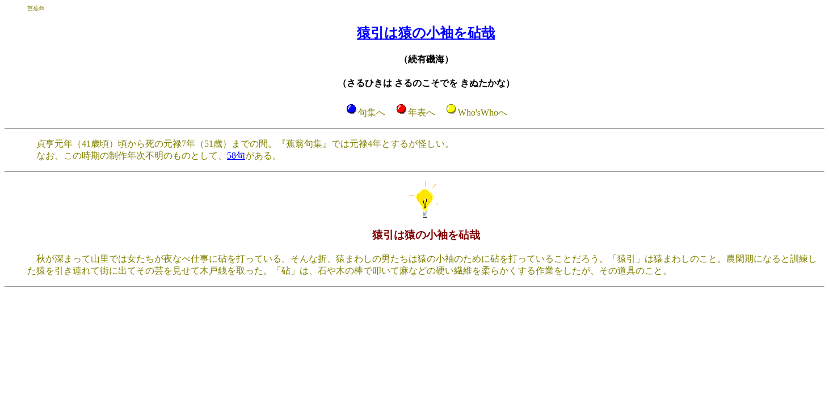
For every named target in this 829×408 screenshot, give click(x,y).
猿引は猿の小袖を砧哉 (426, 33)
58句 (236, 155)
